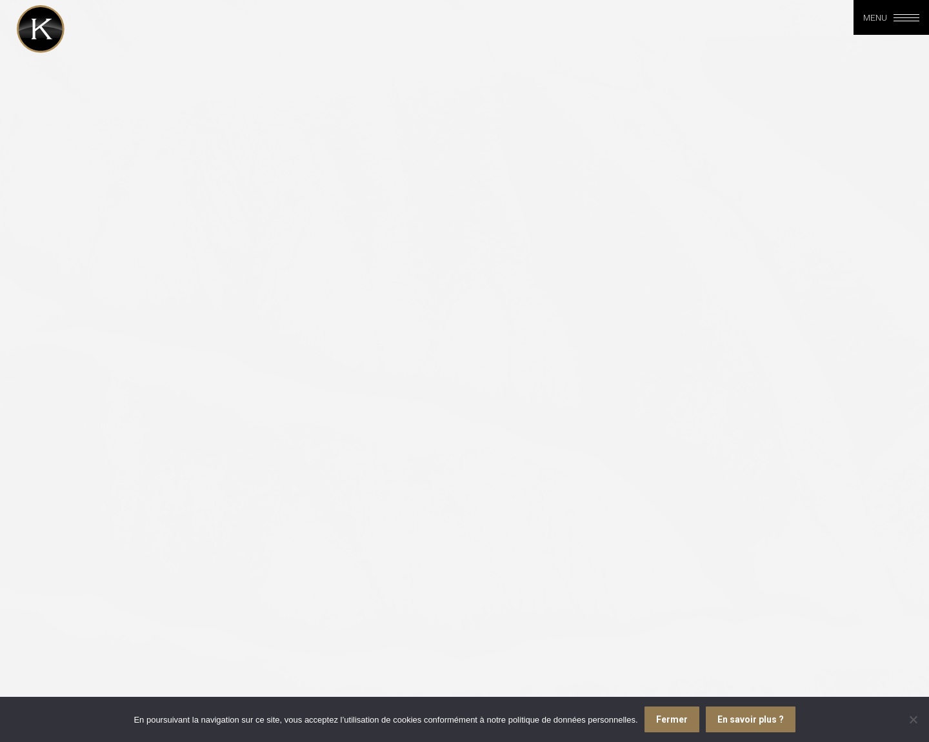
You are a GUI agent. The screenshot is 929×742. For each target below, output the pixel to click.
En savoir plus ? (750, 719)
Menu (875, 17)
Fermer (672, 719)
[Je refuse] (912, 719)
